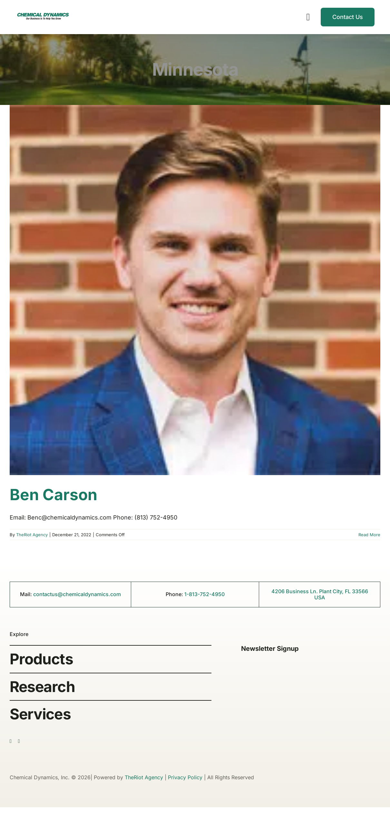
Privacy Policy (185, 777)
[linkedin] (19, 741)
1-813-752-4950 (204, 594)
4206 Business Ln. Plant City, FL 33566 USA (319, 594)
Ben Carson (53, 494)
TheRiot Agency (32, 534)
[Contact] (348, 17)
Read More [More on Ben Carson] (369, 534)
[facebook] (11, 741)
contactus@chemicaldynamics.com (77, 594)
